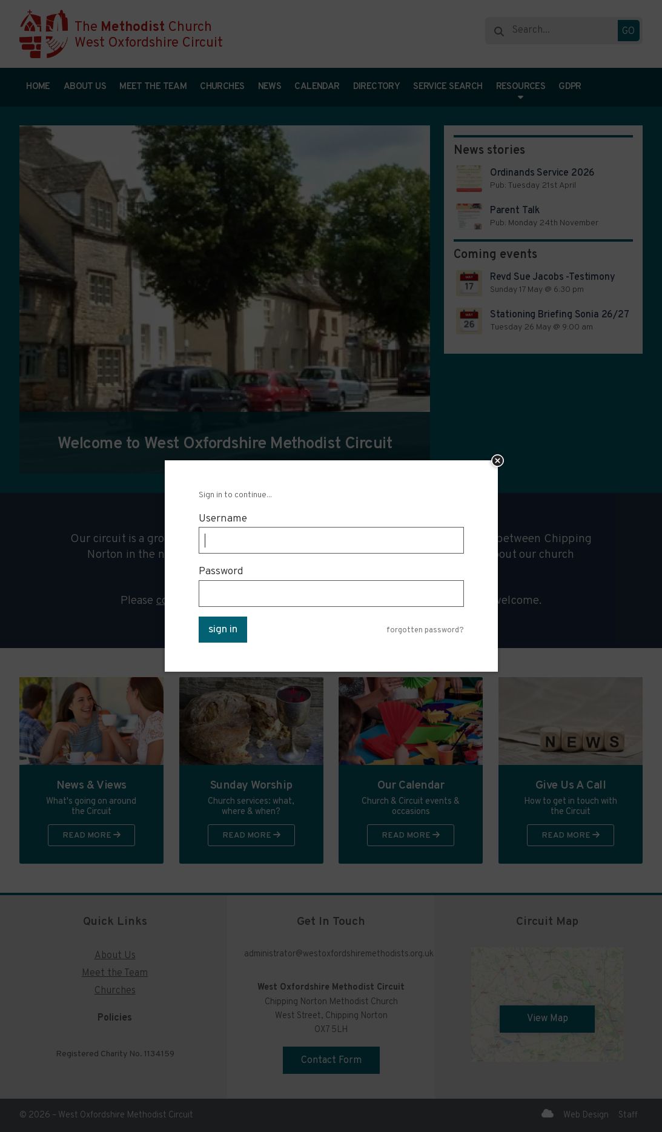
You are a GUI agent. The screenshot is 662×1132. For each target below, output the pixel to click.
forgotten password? (425, 630)
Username (223, 519)
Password (221, 571)
